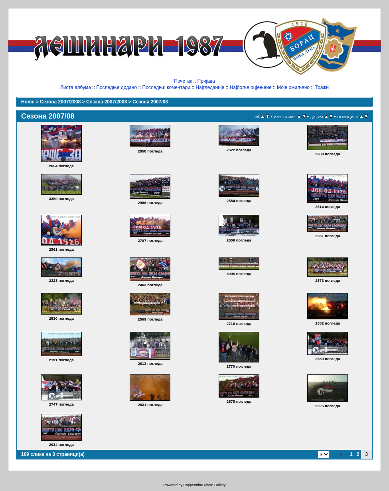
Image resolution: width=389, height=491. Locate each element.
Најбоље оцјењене (251, 87)
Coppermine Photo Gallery (204, 485)
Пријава (206, 81)
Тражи (322, 87)
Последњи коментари (166, 87)
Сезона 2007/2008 (60, 102)
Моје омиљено (293, 87)
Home (27, 102)
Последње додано (116, 87)
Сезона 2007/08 (150, 102)
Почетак (183, 81)
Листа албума (75, 87)
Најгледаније (209, 87)
